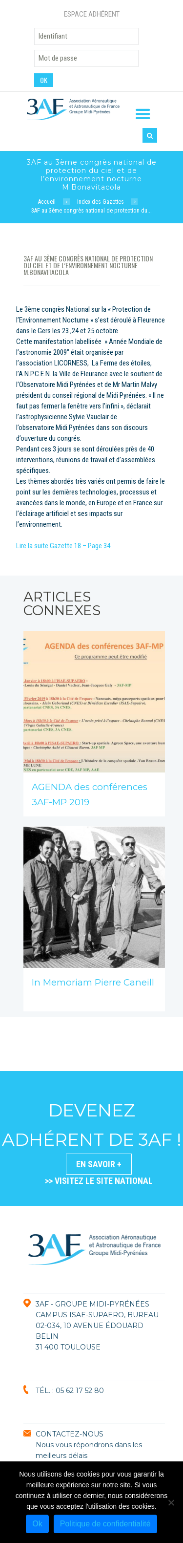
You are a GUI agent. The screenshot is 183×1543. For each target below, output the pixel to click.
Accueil (47, 201)
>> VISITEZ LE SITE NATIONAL (99, 1181)
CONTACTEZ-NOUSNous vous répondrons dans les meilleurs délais (89, 1445)
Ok (37, 1524)
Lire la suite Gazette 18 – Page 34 (63, 545)
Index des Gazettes (100, 201)
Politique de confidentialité (105, 1524)
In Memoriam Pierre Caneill (93, 982)
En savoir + (99, 1164)
